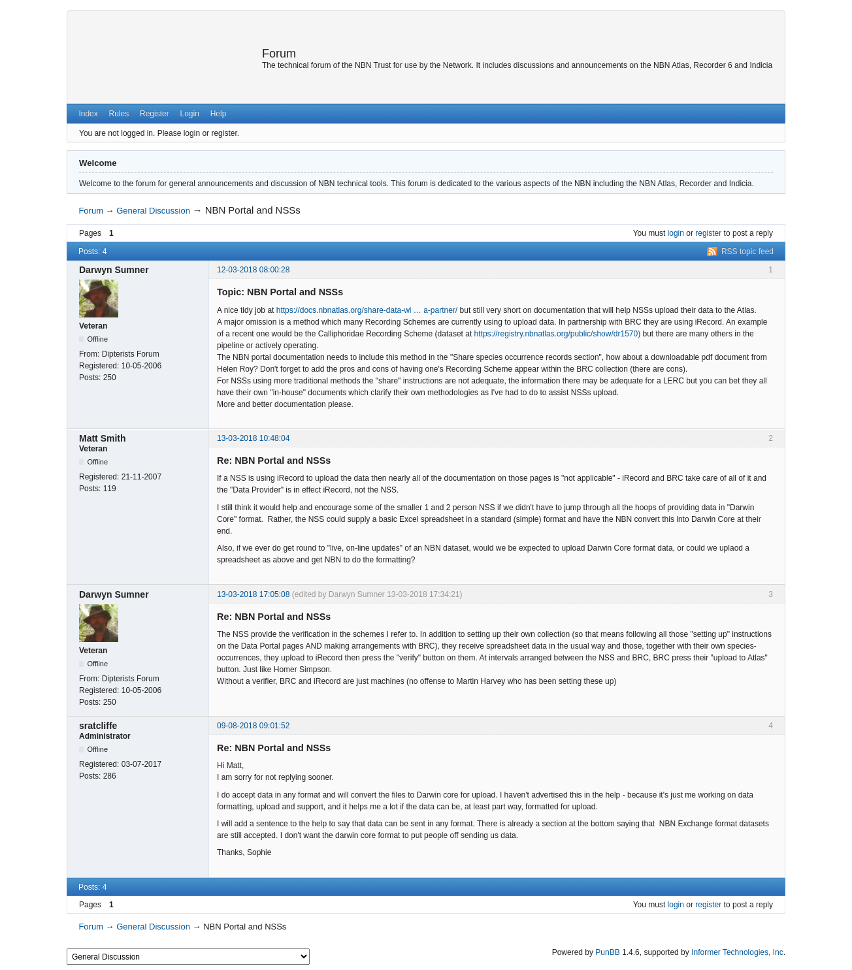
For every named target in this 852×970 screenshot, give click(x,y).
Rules (119, 113)
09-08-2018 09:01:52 (253, 725)
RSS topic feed (747, 251)
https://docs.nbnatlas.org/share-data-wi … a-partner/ (366, 310)
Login (189, 113)
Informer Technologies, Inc (737, 952)
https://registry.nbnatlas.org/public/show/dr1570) (557, 333)
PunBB (607, 952)
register (708, 233)
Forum (279, 53)
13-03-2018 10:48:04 (253, 438)
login (676, 233)
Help (218, 113)
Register (154, 113)
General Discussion (153, 211)
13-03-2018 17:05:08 (253, 594)
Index (87, 113)
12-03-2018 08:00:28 (253, 269)
